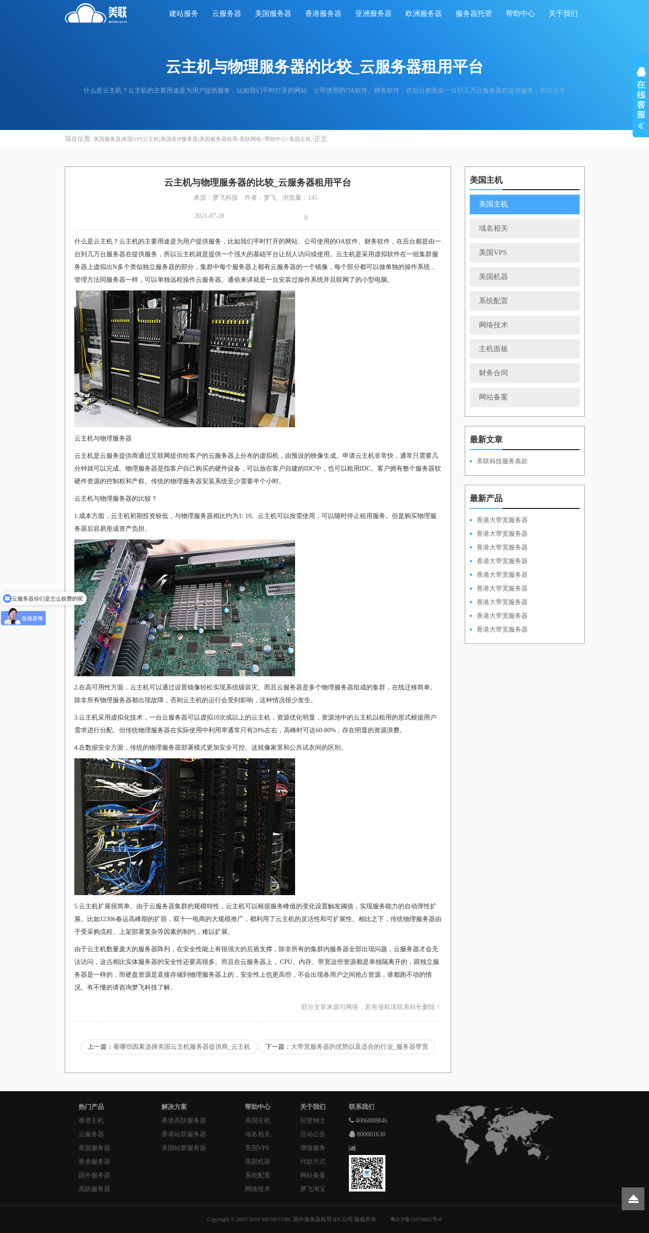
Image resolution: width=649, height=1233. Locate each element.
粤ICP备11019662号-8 (415, 1219)
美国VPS (493, 252)
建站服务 (183, 13)
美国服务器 (273, 13)
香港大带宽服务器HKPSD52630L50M (499, 589)
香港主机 (91, 1120)
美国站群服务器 (183, 1148)
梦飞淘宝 (313, 1189)
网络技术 (493, 325)
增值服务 (313, 1148)
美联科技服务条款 (502, 461)
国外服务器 (94, 1175)
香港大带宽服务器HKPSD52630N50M (499, 575)
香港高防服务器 (183, 1120)
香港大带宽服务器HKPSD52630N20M (499, 630)
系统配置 (493, 301)
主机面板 (493, 348)
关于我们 (563, 13)
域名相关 (493, 228)
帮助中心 (520, 13)
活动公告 (313, 1134)
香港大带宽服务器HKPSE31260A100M (499, 562)
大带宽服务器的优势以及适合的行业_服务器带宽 (359, 1046)
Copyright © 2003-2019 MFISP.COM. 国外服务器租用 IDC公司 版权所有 (291, 1219)
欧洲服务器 (423, 13)
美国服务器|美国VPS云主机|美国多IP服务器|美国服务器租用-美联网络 (177, 139)
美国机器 (493, 276)
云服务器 (226, 13)
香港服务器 (323, 13)
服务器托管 (474, 13)
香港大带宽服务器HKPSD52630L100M (499, 534)
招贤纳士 (313, 1120)
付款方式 (313, 1161)
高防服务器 (94, 1189)
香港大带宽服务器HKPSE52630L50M (499, 603)
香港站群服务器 (183, 1134)
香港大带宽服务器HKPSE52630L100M (499, 548)
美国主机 (300, 139)
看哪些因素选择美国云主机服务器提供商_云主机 (181, 1046)
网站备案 (493, 397)
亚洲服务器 (373, 13)
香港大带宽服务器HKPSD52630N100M (499, 521)
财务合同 (493, 373)
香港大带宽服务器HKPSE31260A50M (499, 616)
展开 (641, 99)
